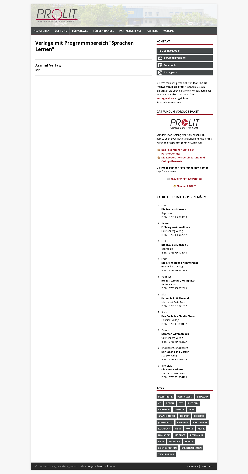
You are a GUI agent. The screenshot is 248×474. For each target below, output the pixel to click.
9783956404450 (179, 217)
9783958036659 (179, 359)
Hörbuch (199, 416)
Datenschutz (207, 466)
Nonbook (164, 435)
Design (170, 403)
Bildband (202, 396)
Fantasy (179, 409)
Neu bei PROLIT (186, 186)
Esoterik (193, 403)
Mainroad (103, 466)
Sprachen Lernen (192, 448)
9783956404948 (179, 252)
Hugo (91, 466)
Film (191, 409)
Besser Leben (184, 396)
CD (159, 403)
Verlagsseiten (165, 98)
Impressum (192, 466)
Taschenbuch (166, 454)
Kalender (182, 422)
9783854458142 (179, 324)
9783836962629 (179, 341)
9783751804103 (179, 377)
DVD (181, 403)
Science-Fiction (167, 448)
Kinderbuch (200, 422)
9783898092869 (179, 288)
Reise (161, 441)
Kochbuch (164, 428)
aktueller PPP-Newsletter (186, 178)
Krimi (178, 428)
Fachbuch (164, 409)
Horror (184, 416)
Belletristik (165, 396)
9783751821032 (179, 306)
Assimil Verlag (48, 65)
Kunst (189, 428)
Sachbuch (174, 441)
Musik (201, 428)
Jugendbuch (165, 422)
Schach (189, 441)
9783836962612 (179, 234)
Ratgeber (179, 435)
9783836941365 (179, 270)
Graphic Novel (166, 416)
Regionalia (196, 435)
